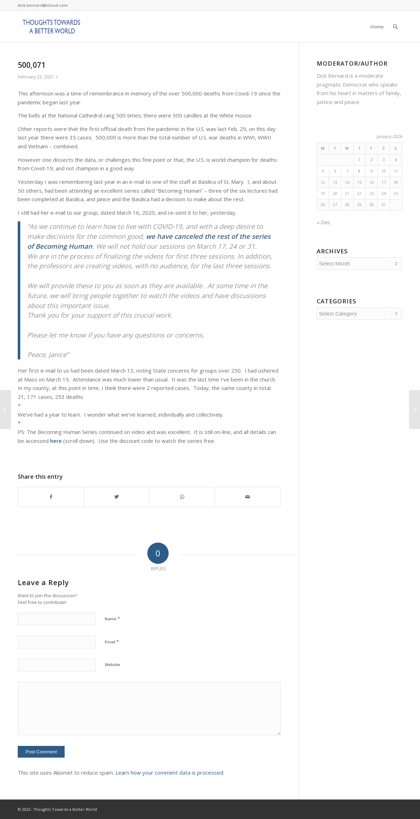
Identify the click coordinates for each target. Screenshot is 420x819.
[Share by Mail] (247, 497)
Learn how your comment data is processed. (169, 772)
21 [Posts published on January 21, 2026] (347, 193)
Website (112, 664)
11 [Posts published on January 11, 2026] (396, 171)
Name (112, 618)
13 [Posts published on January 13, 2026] (335, 182)
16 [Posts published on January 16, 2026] (372, 182)
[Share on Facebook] (51, 497)
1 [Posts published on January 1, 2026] (359, 159)
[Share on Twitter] (116, 497)
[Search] (395, 26)
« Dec (324, 222)
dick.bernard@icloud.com (43, 5)
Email (112, 641)
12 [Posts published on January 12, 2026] (323, 182)
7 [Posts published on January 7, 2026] (347, 171)
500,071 (31, 65)
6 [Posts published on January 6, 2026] (335, 171)
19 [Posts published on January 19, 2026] (323, 193)
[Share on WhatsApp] (182, 497)
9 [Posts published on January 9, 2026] (372, 171)
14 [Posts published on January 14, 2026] (347, 182)
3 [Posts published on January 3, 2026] (384, 159)
